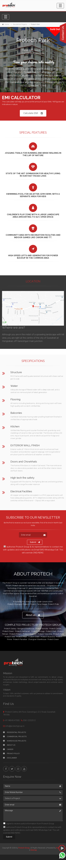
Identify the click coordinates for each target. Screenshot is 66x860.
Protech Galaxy (10, 628)
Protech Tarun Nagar (38, 604)
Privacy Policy (11, 753)
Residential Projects (20, 24)
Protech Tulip (58, 634)
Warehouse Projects (14, 741)
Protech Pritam (15, 634)
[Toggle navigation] (60, 5)
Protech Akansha (48, 637)
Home (7, 24)
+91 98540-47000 (12, 720)
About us (33, 615)
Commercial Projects (15, 736)
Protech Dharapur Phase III (18, 604)
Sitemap (33, 850)
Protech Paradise (20, 639)
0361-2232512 (29, 720)
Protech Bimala (41, 628)
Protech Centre (55, 628)
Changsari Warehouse (37, 639)
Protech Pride (53, 604)
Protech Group (24, 848)
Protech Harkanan (22, 631)
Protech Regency (29, 634)
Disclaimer (10, 758)
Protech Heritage (38, 631)
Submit (35, 542)
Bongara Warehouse (26, 628)
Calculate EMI (33, 113)
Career (8, 749)
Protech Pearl (21, 637)
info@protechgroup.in (15, 726)
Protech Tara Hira (45, 634)
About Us (9, 745)
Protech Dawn (8, 631)
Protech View (10, 637)
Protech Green (34, 637)
